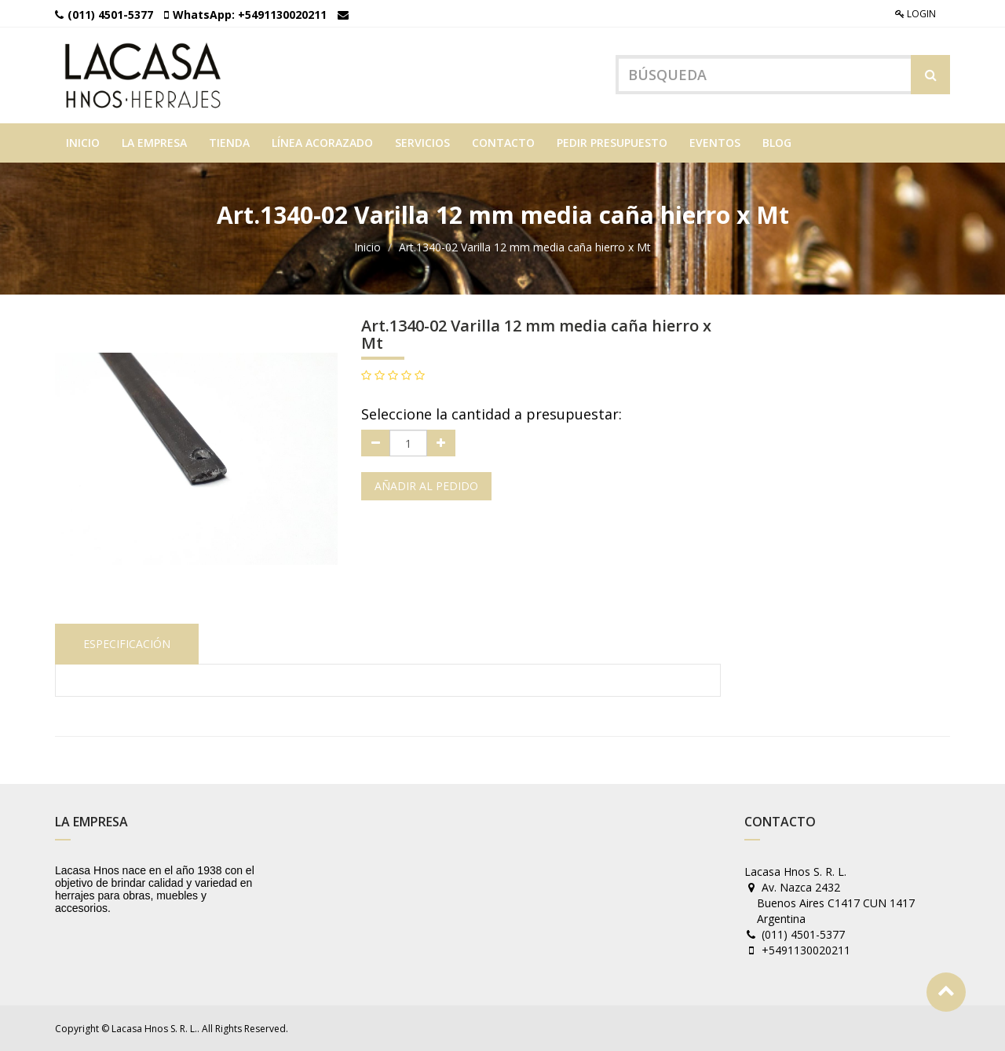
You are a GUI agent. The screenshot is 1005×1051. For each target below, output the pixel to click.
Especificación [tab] (126, 643)
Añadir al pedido (426, 485)
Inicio (367, 247)
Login (915, 13)
